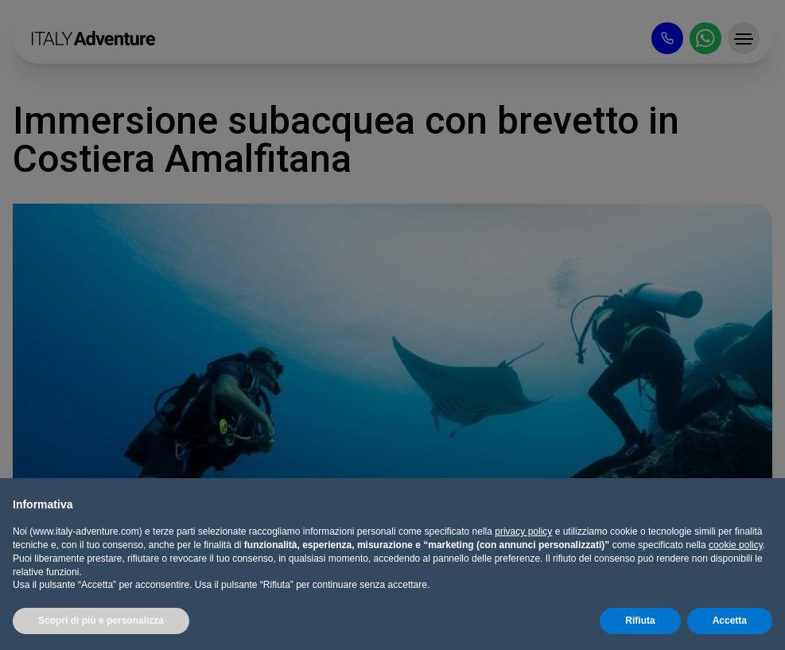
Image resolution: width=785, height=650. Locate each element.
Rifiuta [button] (640, 620)
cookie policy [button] (736, 545)
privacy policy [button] (523, 531)
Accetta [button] (730, 620)
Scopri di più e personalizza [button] (101, 620)
